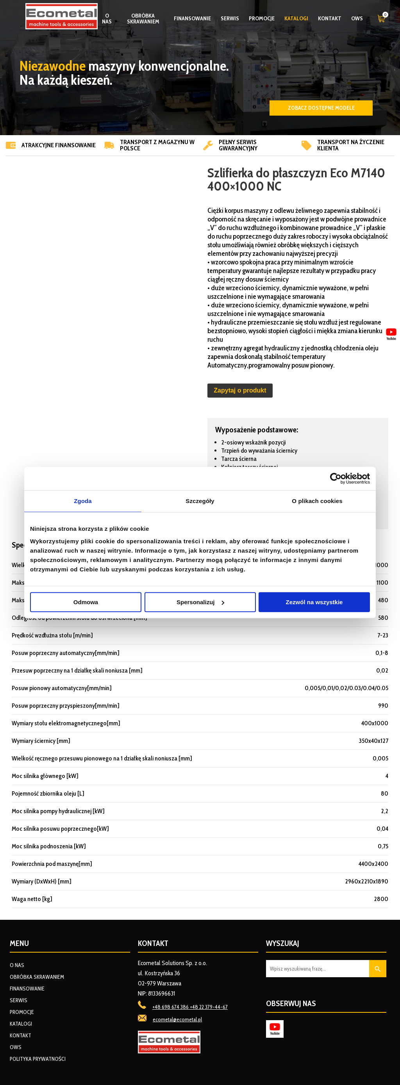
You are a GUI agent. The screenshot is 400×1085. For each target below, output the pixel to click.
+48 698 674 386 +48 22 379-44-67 (190, 1007)
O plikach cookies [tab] (317, 501)
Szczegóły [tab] (200, 501)
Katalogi (296, 18)
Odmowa (85, 602)
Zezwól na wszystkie (314, 602)
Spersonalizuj (200, 602)
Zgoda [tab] (83, 501)
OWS (357, 18)
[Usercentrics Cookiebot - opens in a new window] (336, 478)
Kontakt (329, 18)
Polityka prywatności (38, 1059)
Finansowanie (192, 18)
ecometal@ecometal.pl (177, 1019)
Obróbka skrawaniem (143, 18)
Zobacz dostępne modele (321, 107)
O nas (107, 18)
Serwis (230, 18)
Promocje (262, 18)
